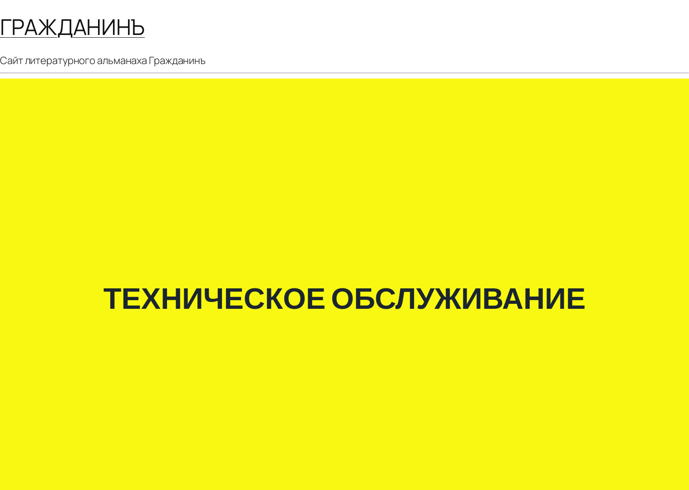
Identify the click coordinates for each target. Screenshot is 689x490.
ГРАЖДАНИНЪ (72, 26)
